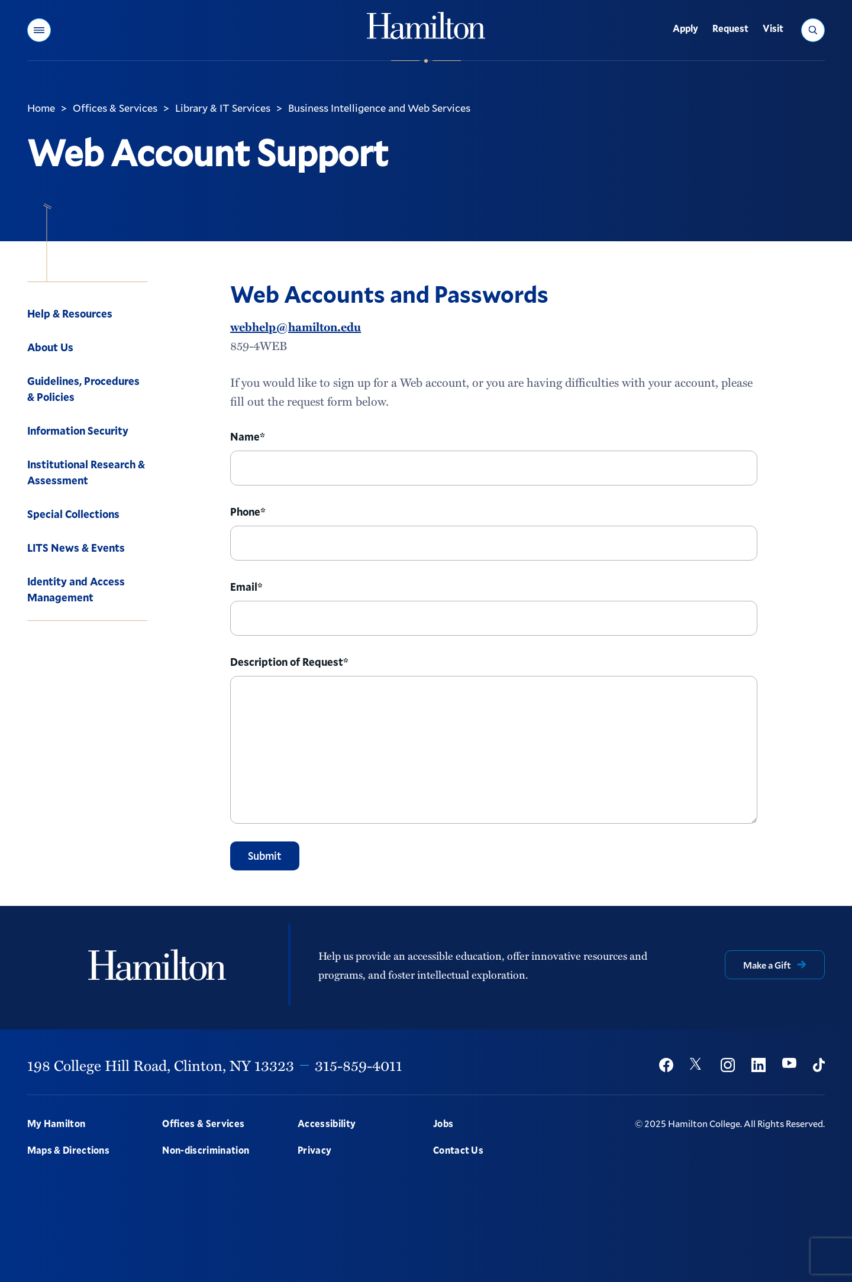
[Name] (493, 468)
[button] (39, 30)
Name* (247, 436)
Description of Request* (289, 662)
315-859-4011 (358, 1065)
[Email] (493, 618)
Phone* (248, 511)
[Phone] (493, 543)
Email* (246, 587)
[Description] (493, 750)
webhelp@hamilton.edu (295, 326)
